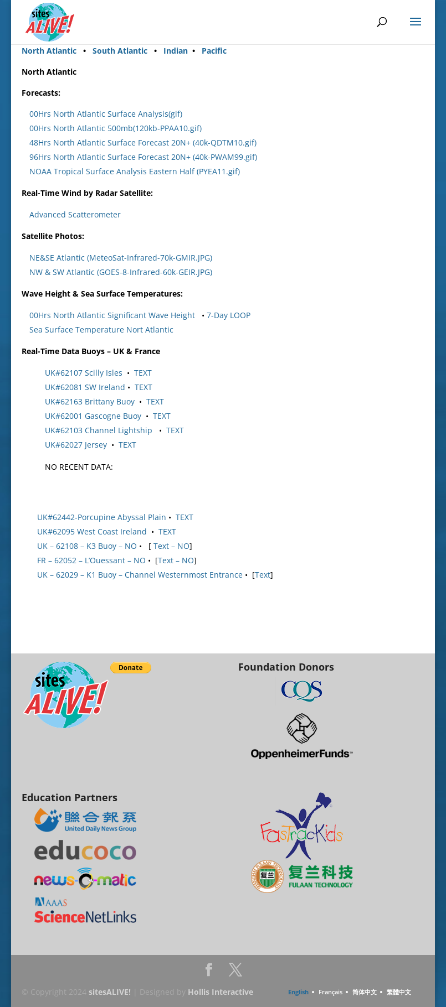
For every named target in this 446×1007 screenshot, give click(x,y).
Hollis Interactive (220, 992)
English (298, 992)
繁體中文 (399, 992)
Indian (176, 50)
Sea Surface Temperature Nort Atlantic (101, 329)
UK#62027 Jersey (76, 444)
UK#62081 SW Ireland (85, 387)
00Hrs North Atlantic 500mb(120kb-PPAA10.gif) (115, 128)
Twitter (235, 973)
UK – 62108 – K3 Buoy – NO (87, 546)
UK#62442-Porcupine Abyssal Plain (101, 517)
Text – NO (170, 546)
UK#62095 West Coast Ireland (92, 531)
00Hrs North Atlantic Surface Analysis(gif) (105, 113)
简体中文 (364, 992)
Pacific (214, 50)
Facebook (209, 973)
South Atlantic (120, 50)
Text (262, 574)
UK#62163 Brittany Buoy (90, 401)
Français (330, 992)
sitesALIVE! (110, 992)
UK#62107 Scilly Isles (83, 372)
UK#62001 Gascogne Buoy (93, 416)
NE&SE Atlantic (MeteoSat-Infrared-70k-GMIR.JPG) (120, 257)
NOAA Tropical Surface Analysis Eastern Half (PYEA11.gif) (134, 171)
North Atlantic (49, 50)
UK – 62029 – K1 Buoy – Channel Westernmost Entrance (140, 574)
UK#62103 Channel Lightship (98, 430)
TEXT (143, 372)
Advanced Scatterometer (75, 214)
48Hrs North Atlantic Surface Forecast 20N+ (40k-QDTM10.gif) (143, 142)
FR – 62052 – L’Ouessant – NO (91, 560)
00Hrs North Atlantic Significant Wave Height (112, 315)
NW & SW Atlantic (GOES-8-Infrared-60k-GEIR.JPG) (120, 272)
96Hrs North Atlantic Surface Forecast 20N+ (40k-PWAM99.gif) (143, 157)
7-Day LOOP (228, 315)
